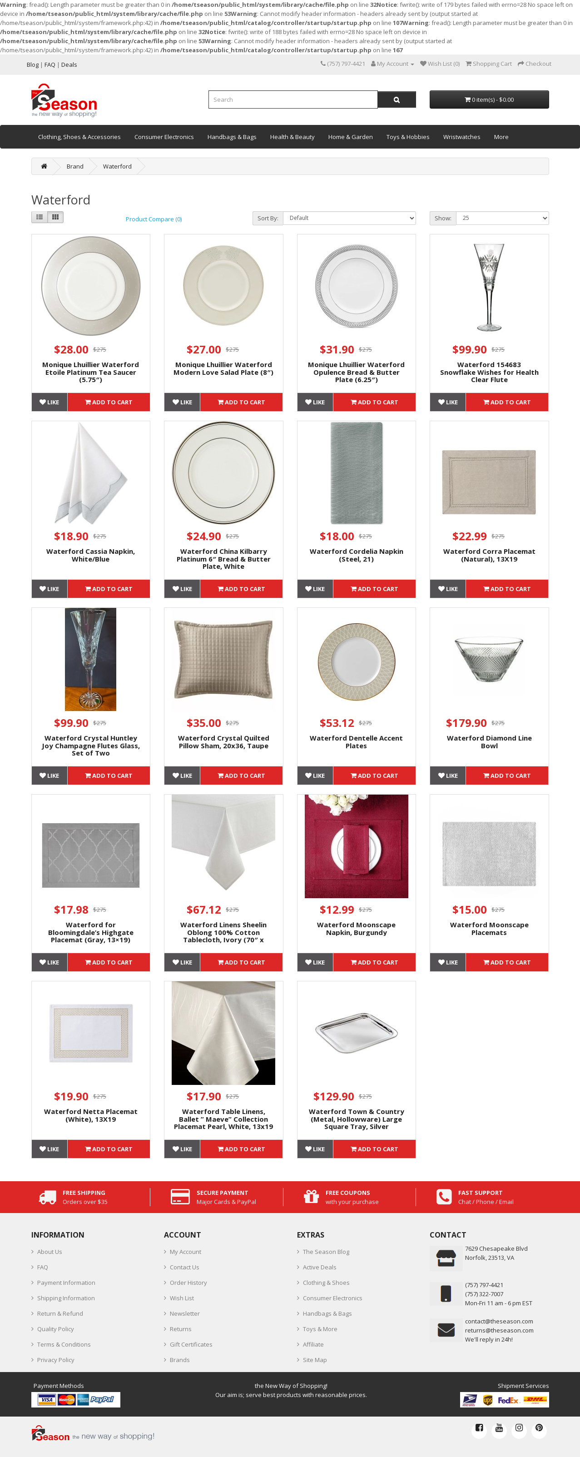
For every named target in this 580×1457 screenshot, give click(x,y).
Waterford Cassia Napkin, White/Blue (90, 555)
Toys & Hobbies (408, 137)
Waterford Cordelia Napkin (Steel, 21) (356, 555)
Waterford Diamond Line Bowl (489, 741)
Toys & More (320, 1329)
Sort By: (268, 218)
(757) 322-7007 (484, 1294)
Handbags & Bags (232, 137)
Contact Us (184, 1267)
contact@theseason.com (499, 1321)
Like (49, 402)
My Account (185, 1252)
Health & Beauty (292, 137)
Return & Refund (60, 1313)
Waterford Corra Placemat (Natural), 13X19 (489, 555)
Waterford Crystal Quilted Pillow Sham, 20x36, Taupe (223, 741)
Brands (180, 1360)
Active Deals (320, 1267)
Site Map (315, 1360)
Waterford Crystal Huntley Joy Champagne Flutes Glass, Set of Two (91, 745)
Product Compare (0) (154, 219)
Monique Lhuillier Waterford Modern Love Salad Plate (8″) (223, 368)
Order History (188, 1282)
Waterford (117, 166)
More (501, 137)
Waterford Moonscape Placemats (489, 928)
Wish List (182, 1298)
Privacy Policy (55, 1360)
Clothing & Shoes (326, 1282)
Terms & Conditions (64, 1344)
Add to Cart (109, 402)
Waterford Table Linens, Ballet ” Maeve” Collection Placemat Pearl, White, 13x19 (223, 1119)
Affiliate (313, 1344)
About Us (49, 1252)
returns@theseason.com (499, 1330)
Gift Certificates (191, 1344)
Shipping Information (66, 1298)
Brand (75, 166)
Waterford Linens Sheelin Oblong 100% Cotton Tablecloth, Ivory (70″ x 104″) (223, 936)
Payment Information (66, 1282)
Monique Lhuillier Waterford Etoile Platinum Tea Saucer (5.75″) (90, 372)
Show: (443, 218)
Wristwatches (462, 137)
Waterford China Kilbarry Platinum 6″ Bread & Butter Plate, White (224, 559)
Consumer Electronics (164, 137)
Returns (181, 1329)
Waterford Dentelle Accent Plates (356, 741)
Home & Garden (350, 137)
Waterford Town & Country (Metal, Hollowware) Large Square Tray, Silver (356, 1119)
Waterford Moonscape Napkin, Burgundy (356, 928)
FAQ (42, 1267)
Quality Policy (55, 1329)
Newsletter (185, 1313)
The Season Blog (326, 1252)
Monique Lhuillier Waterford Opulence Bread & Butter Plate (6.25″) (356, 372)
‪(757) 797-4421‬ (484, 1285)
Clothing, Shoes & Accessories (79, 137)
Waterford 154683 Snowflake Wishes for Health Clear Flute (489, 372)
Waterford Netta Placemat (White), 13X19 (91, 1115)
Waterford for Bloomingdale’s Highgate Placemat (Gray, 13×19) (91, 932)
